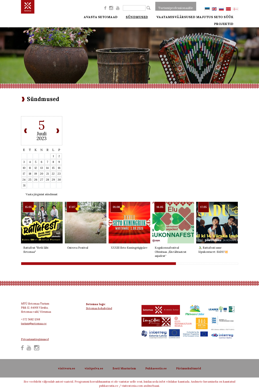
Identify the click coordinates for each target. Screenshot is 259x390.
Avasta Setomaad (101, 17)
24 (24, 179)
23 (59, 173)
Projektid (228, 26)
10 (24, 168)
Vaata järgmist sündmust (42, 194)
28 (47, 179)
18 (30, 173)
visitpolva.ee (94, 368)
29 (53, 179)
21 (47, 173)
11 (30, 168)
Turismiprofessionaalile (175, 6)
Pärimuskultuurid (188, 368)
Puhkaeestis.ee (156, 368)
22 (53, 173)
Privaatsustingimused (35, 339)
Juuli (42, 134)
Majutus (204, 17)
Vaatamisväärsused (170, 17)
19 (35, 173)
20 (41, 173)
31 (24, 185)
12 (36, 168)
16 (59, 168)
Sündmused (134, 17)
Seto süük (228, 17)
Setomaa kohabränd (99, 308)
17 (24, 173)
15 (53, 168)
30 (59, 179)
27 (41, 179)
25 (29, 179)
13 (41, 168)
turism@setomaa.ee (34, 323)
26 (35, 179)
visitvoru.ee (66, 368)
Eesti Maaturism (124, 368)
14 (47, 168)
